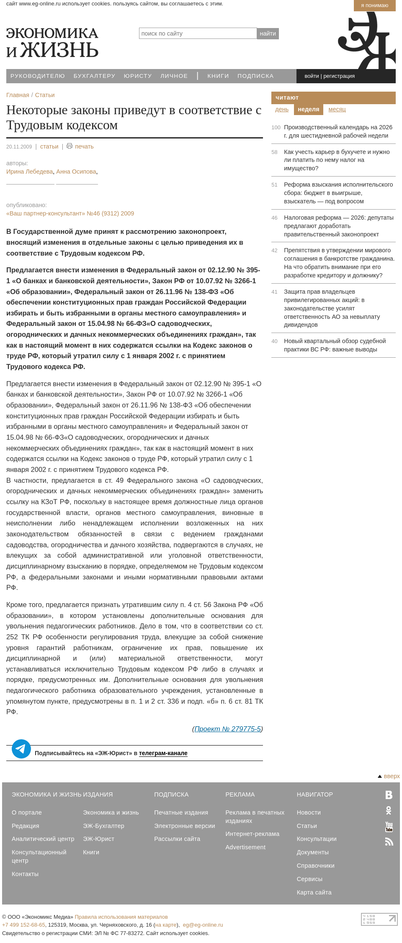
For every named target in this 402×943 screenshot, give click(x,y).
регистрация (339, 76)
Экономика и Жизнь (47, 794)
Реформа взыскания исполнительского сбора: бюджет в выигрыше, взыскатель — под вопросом (338, 193)
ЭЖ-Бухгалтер (103, 826)
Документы (313, 852)
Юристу (138, 76)
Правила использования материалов (121, 917)
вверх (389, 776)
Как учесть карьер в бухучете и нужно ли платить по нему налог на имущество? (336, 160)
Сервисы (310, 879)
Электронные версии (184, 826)
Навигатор (315, 794)
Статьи (307, 826)
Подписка (255, 76)
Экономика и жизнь (111, 812)
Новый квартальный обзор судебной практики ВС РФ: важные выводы (335, 345)
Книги (218, 76)
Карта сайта (314, 892)
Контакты (25, 874)
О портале (27, 812)
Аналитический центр (43, 838)
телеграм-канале (163, 753)
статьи (49, 146)
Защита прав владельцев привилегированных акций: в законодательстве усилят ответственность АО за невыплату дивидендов (332, 308)
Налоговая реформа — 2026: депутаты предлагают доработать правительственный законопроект (339, 226)
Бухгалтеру (95, 76)
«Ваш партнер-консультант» (70, 213)
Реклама (240, 794)
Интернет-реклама (252, 833)
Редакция (25, 826)
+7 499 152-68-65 (23, 925)
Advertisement (245, 847)
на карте (166, 925)
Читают (287, 97)
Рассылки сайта (177, 838)
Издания (98, 794)
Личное (174, 76)
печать (80, 146)
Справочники (316, 865)
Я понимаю (374, 5)
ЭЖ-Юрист (98, 838)
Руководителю (37, 76)
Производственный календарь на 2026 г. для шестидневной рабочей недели (338, 131)
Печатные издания (181, 812)
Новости (309, 812)
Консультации (317, 838)
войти (312, 76)
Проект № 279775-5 (227, 729)
